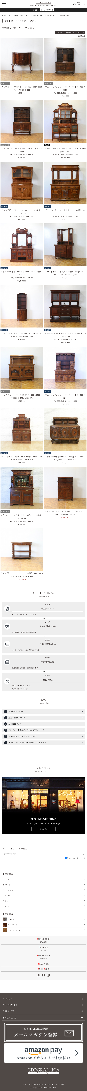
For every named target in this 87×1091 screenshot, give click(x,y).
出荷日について (13, 724)
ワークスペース (8, 890)
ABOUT (7, 998)
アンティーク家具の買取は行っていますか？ (25, 742)
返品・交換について (15, 717)
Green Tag (43, 949)
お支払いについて (14, 711)
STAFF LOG (43, 969)
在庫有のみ (81, 36)
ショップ (6, 906)
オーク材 (10, 919)
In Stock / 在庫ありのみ (76, 858)
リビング (6, 879)
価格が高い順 (70, 32)
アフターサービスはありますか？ (20, 736)
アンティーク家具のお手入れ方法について (24, 730)
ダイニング (7, 885)
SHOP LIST (10, 1017)
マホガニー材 (12, 925)
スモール (6, 901)
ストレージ (7, 895)
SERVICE (8, 1011)
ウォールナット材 (13, 930)
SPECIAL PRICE (43, 957)
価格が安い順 (80, 32)
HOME (4, 15)
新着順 (60, 32)
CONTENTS (10, 1005)
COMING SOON (43, 940)
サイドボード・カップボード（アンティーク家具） (26, 15)
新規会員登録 (43, 963)
